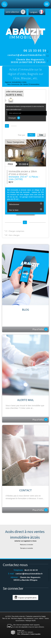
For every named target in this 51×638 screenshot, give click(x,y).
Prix (31, 135)
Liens (36, 618)
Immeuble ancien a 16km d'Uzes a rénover (23, 173)
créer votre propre (14, 93)
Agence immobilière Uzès (16, 82)
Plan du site (6, 618)
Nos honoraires (28, 618)
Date (41, 135)
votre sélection (12, 12)
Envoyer (14, 117)
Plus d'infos (40, 329)
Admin (41, 618)
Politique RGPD (31, 621)
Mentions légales (16, 618)
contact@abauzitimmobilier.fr (27, 55)
